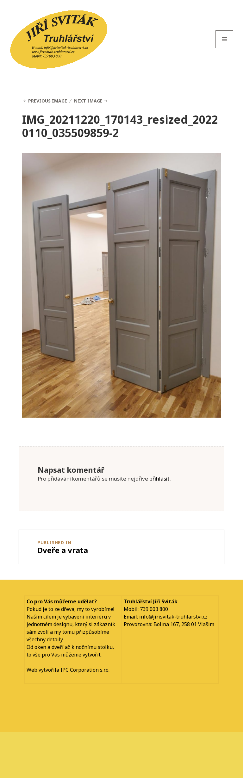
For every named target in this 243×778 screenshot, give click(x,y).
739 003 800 (154, 609)
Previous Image (47, 101)
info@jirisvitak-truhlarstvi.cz (173, 616)
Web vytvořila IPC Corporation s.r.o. (68, 669)
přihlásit (159, 478)
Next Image (88, 101)
